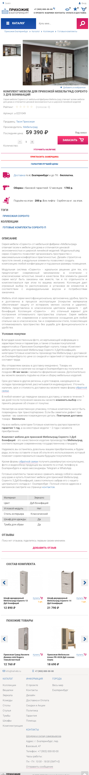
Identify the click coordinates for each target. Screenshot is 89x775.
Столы (7, 705)
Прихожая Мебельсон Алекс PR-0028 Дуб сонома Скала (60, 657)
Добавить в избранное (74, 87)
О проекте (39, 13)
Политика (32, 710)
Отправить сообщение (39, 766)
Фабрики (49, 13)
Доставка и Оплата (37, 700)
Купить (36, 598)
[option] (55, 62)
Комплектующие (13, 725)
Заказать (73, 140)
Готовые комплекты (67, 31)
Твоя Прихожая (25, 121)
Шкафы (7, 720)
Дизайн (30, 695)
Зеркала (7, 695)
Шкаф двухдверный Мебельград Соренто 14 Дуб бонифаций (59, 601)
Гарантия (31, 715)
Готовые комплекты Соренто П (24, 227)
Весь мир (57, 685)
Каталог (36, 31)
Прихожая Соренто (16, 215)
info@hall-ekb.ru (13, 671)
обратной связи (28, 461)
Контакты (60, 13)
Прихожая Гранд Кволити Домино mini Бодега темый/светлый (16, 657)
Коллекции (48, 31)
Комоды (7, 700)
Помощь (31, 720)
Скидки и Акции (35, 705)
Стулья (7, 710)
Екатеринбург (60, 690)
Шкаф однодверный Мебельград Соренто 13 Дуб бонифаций (16, 601)
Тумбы (6, 715)
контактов (48, 487)
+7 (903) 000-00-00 (43, 9)
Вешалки (8, 690)
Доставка (19, 175)
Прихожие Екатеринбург (16, 31)
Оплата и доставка (76, 13)
